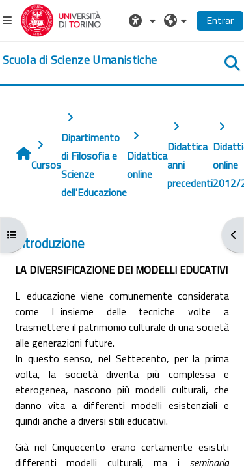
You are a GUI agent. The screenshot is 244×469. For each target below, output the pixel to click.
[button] (144, 20)
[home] (80, 60)
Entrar (220, 20)
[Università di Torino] (61, 19)
